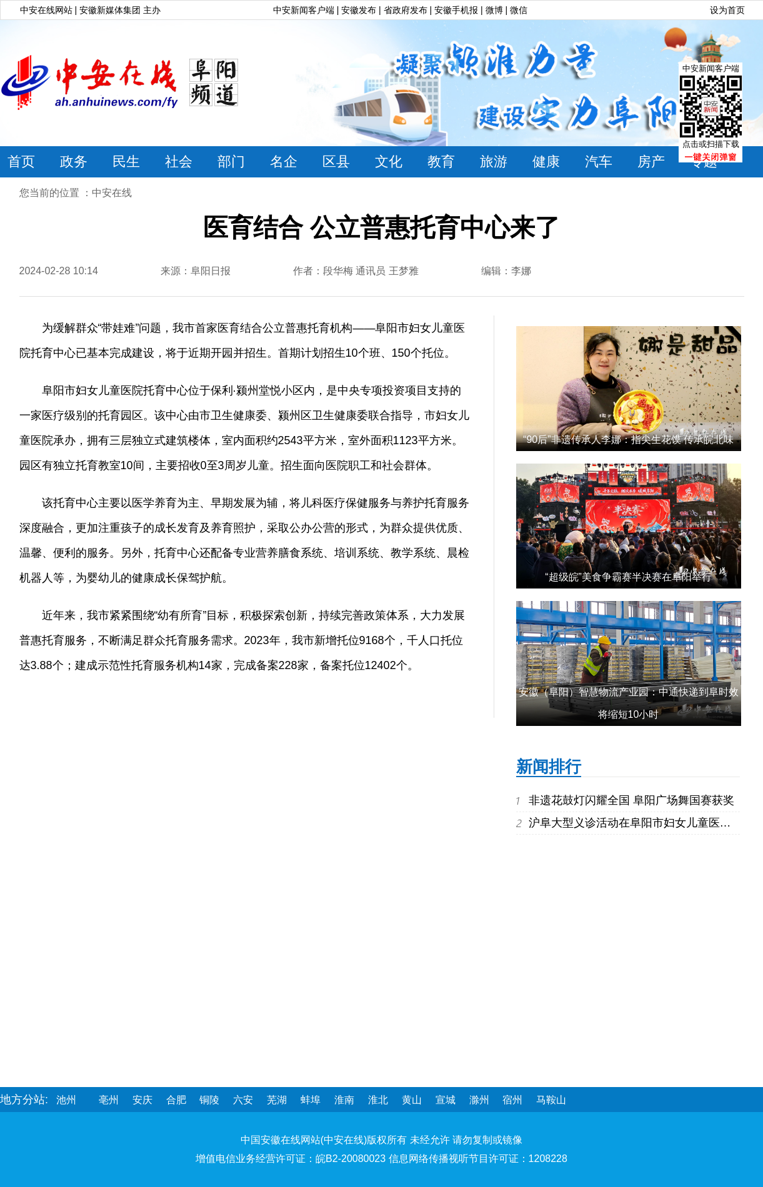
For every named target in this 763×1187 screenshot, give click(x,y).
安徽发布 (358, 10)
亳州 (109, 1100)
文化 (388, 161)
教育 (441, 161)
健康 (546, 161)
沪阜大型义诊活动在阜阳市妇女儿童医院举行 (641, 823)
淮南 (344, 1100)
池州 (66, 1100)
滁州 (479, 1100)
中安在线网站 (46, 10)
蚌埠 (311, 1100)
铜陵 (209, 1100)
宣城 (446, 1100)
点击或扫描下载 (710, 144)
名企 (283, 161)
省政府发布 (407, 10)
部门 (231, 161)
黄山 (412, 1100)
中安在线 (112, 192)
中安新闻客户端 (303, 10)
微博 (494, 10)
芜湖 (277, 1100)
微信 (518, 10)
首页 (21, 161)
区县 (336, 161)
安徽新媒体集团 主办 (120, 10)
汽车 (598, 161)
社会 (178, 161)
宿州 (512, 1100)
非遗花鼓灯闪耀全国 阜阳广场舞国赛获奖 (631, 800)
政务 (73, 161)
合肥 (176, 1100)
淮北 (378, 1100)
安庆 (142, 1100)
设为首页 (727, 10)
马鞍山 (551, 1100)
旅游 (493, 161)
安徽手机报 (457, 10)
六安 (243, 1100)
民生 (126, 161)
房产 (651, 161)
